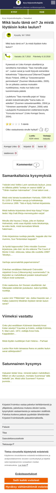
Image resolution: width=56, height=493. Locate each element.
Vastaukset (27, 18)
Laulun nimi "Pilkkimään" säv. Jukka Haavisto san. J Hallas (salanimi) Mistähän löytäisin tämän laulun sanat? (26, 301)
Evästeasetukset (26, 473)
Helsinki (46, 138)
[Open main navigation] (53, 2)
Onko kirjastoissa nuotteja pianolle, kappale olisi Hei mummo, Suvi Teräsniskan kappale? (26, 237)
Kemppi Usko (10, 146)
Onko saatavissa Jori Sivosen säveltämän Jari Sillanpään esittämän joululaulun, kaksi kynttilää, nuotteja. (25, 288)
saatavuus (9, 153)
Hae (42, 12)
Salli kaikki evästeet (26, 480)
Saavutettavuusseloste (13, 438)
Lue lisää (22, 465)
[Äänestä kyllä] (41, 129)
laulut (40, 146)
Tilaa (4, 432)
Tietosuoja (7, 444)
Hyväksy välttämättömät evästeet (27, 486)
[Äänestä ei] (46, 130)
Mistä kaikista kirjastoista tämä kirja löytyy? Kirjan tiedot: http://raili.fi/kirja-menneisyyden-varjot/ (25, 212)
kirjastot (27, 146)
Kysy (14, 12)
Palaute (6, 427)
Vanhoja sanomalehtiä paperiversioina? (21, 262)
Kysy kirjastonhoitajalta (11, 18)
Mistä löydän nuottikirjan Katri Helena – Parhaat (25, 341)
